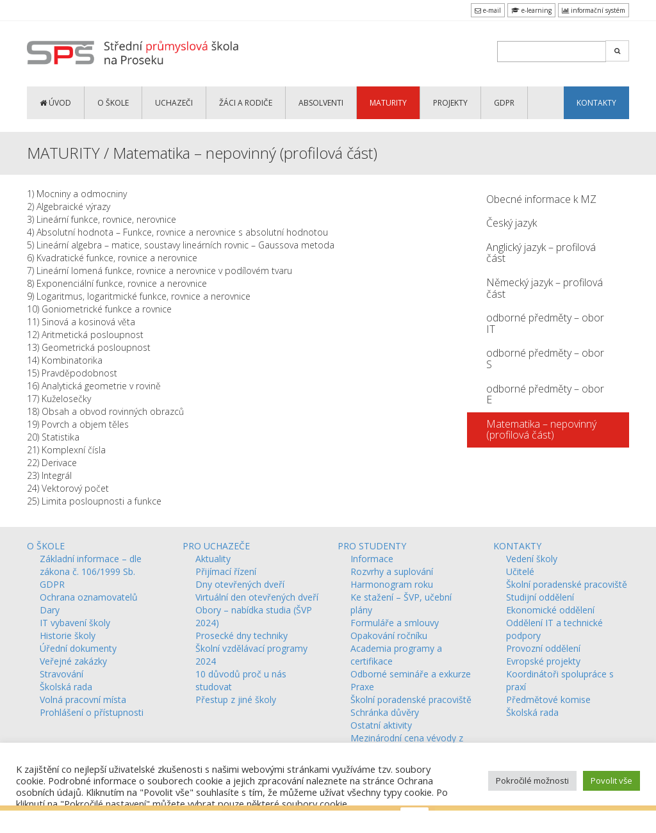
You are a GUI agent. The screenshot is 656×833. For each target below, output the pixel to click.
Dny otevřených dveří (239, 584)
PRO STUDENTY (372, 546)
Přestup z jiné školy (235, 699)
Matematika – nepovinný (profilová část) (541, 429)
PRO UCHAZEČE (216, 546)
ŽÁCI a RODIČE (245, 102)
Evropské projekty (543, 661)
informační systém (593, 10)
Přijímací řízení (225, 571)
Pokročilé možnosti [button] (532, 780)
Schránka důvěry (384, 712)
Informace (371, 559)
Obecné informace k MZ (541, 199)
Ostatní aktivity (381, 725)
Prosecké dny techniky (241, 635)
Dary (50, 610)
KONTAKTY (596, 102)
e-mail (488, 10)
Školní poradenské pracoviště (411, 699)
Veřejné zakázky (73, 661)
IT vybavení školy (75, 623)
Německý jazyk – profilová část (544, 288)
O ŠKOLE (113, 102)
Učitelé (520, 571)
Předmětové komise (548, 699)
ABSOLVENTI (321, 102)
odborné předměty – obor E (545, 394)
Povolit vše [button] (611, 780)
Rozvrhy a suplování (391, 571)
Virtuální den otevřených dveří (256, 597)
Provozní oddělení (543, 648)
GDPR (504, 102)
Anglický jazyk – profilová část (541, 253)
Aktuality (213, 559)
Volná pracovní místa (83, 699)
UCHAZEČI (174, 102)
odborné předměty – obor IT (545, 323)
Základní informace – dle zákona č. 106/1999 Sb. (91, 565)
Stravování (61, 674)
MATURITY (388, 102)
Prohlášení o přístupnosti (92, 712)
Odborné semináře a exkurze (410, 674)
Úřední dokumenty (78, 648)
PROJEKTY (450, 102)
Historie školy (67, 635)
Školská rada (66, 687)
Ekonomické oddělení (550, 610)
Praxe (362, 687)
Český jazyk (511, 223)
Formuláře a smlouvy (394, 623)
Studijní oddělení (540, 597)
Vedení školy (531, 559)
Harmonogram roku (391, 584)
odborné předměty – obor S (545, 358)
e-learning (531, 10)
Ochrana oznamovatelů (89, 597)
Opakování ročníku (388, 635)
